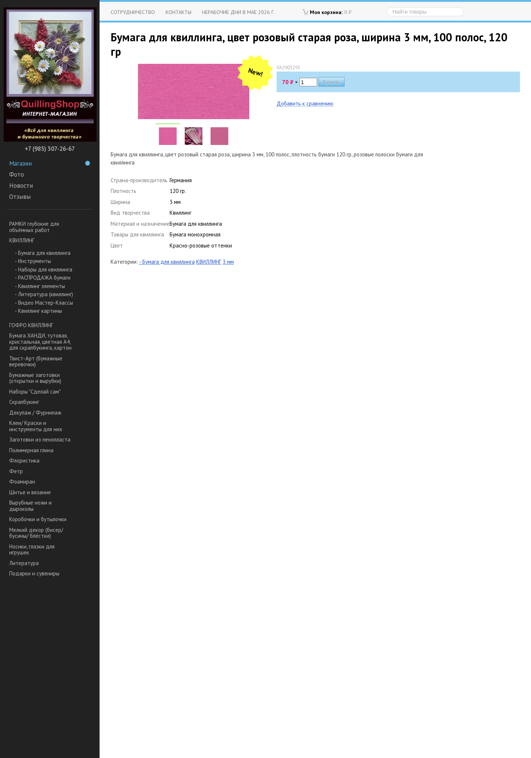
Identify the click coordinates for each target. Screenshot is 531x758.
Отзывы (20, 197)
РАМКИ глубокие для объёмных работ (34, 226)
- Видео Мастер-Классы (44, 302)
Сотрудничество (133, 11)
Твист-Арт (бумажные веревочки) (35, 361)
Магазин (49, 163)
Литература (24, 563)
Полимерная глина (31, 450)
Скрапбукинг (24, 401)
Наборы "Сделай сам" (35, 391)
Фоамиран (22, 481)
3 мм (228, 261)
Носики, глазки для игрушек (32, 549)
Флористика (24, 460)
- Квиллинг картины (38, 310)
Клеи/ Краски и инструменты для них (35, 426)
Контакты (178, 11)
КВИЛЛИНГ (21, 240)
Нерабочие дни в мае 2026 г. (238, 11)
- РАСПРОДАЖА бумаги (42, 277)
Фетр (16, 471)
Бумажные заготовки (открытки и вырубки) (35, 378)
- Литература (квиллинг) (44, 294)
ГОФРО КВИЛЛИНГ (31, 325)
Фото (16, 174)
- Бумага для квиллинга (42, 252)
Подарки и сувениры (34, 573)
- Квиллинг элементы (40, 286)
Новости (21, 185)
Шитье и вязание (30, 492)
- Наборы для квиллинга (43, 269)
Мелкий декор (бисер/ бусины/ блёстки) (36, 533)
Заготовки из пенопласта (39, 439)
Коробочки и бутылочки (37, 519)
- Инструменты (33, 260)
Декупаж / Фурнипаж (35, 412)
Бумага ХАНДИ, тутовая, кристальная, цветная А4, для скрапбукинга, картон (40, 341)
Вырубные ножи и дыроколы (30, 505)
